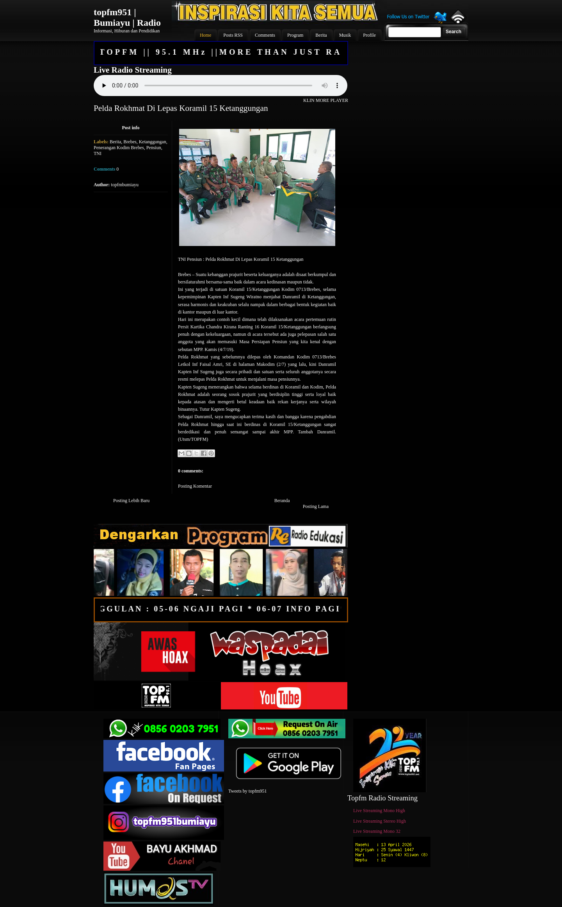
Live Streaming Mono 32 (376, 831)
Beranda (282, 500)
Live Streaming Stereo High (379, 821)
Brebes (129, 141)
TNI (97, 153)
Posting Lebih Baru (131, 500)
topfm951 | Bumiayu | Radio (127, 17)
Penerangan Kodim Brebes (119, 147)
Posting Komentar (195, 486)
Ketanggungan (152, 141)
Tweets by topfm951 (247, 791)
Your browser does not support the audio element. (220, 85)
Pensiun (153, 147)
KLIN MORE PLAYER (325, 100)
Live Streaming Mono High (379, 810)
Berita (115, 141)
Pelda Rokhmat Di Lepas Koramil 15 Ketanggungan (181, 108)
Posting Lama (316, 506)
